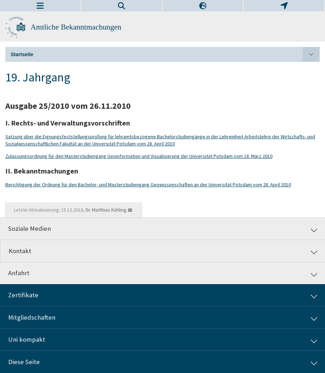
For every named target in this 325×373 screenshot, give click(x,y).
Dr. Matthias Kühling (106, 210)
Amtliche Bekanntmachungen (76, 27)
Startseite (165, 54)
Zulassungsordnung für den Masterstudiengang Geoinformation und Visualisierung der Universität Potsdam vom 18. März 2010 (138, 156)
